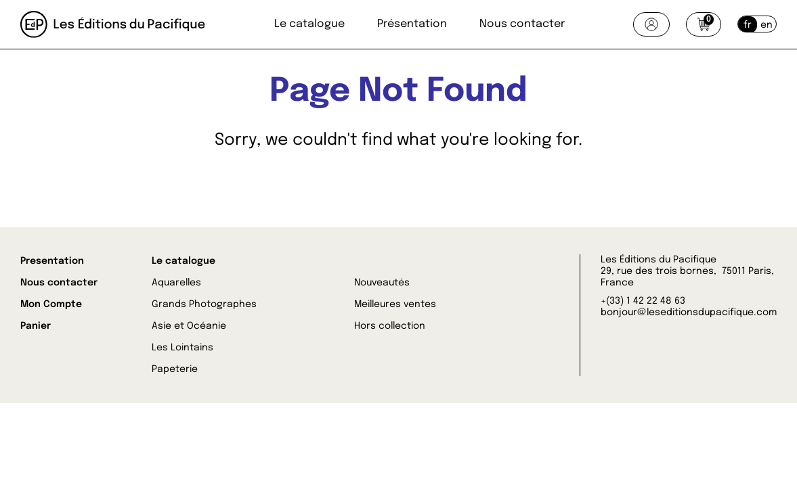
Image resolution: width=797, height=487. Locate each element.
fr (748, 25)
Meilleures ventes (395, 304)
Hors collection (389, 326)
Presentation (52, 261)
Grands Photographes (204, 304)
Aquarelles (176, 282)
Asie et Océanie (189, 326)
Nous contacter (522, 24)
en (766, 25)
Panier (35, 326)
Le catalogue (309, 24)
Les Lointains (182, 347)
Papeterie (175, 369)
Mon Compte (51, 304)
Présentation (412, 24)
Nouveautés (382, 282)
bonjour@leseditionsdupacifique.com (689, 312)
